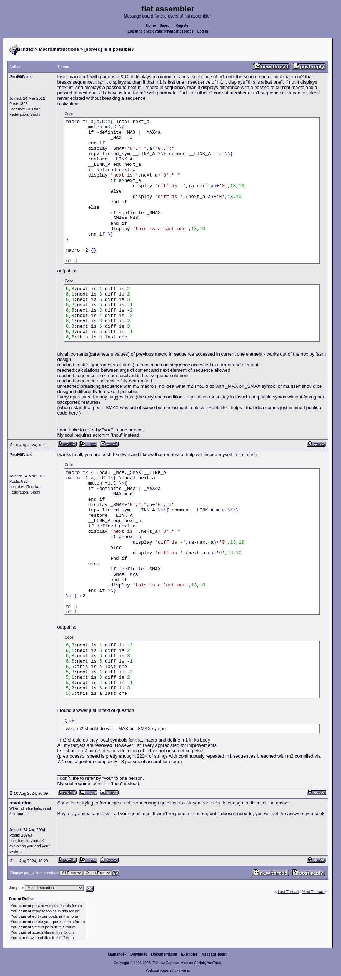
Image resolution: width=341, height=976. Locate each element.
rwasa (184, 970)
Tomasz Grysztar (165, 963)
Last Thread (288, 892)
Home (151, 26)
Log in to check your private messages (160, 31)
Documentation (164, 954)
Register (182, 26)
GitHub (199, 963)
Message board (215, 954)
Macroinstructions (59, 49)
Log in (202, 31)
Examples (189, 954)
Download (138, 954)
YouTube (214, 963)
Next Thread (313, 892)
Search (165, 26)
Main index (117, 954)
